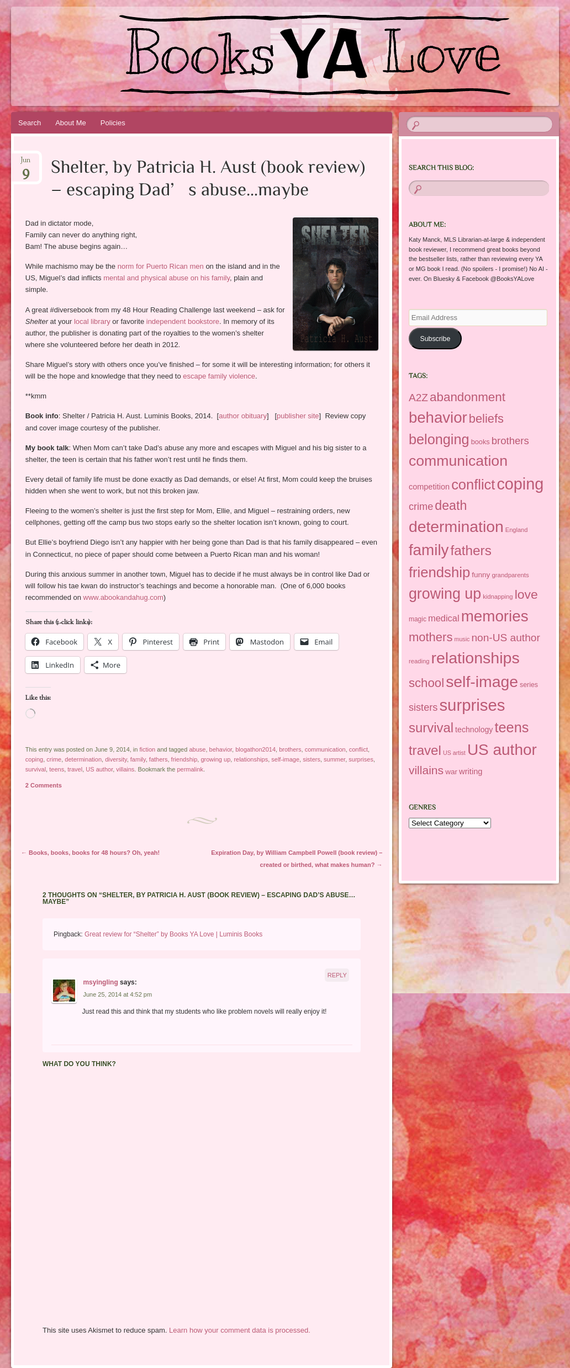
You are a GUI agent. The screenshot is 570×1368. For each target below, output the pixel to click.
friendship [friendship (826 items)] (439, 572)
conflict (358, 749)
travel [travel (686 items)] (425, 750)
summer (334, 759)
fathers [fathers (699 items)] (471, 550)
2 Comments (43, 785)
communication (325, 749)
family (138, 759)
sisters (311, 759)
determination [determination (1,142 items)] (456, 526)
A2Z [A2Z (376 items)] (418, 397)
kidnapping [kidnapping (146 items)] (498, 596)
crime (53, 759)
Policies (113, 123)
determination (83, 759)
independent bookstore (182, 321)
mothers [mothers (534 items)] (431, 637)
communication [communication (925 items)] (458, 461)
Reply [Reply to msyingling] (337, 975)
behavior (221, 749)
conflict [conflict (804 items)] (473, 484)
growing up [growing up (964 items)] (445, 593)
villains (125, 769)
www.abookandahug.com (123, 597)
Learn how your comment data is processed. (239, 1330)
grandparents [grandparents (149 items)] (510, 575)
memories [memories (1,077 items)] (495, 616)
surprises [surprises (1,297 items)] (472, 705)
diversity (116, 759)
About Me (70, 123)
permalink (190, 769)
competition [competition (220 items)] (429, 486)
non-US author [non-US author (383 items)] (505, 637)
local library (92, 321)
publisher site (298, 416)
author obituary (243, 416)
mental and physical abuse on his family (166, 278)
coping (34, 759)
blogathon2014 (255, 749)
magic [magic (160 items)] (417, 619)
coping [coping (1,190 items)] (520, 484)
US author (99, 769)
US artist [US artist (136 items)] (454, 752)
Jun (25, 164)
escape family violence (219, 376)
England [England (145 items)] (516, 529)
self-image (285, 759)
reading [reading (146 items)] (419, 661)
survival (35, 769)
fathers (158, 759)
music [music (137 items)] (462, 639)
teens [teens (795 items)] (512, 727)
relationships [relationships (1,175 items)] (475, 658)
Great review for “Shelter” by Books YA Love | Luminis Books (173, 934)
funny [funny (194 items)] (481, 575)
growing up (215, 759)
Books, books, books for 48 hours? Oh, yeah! (90, 852)
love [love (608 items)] (526, 594)
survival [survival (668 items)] (431, 727)
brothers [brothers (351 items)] (510, 440)
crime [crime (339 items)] (421, 506)
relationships (251, 759)
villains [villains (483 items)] (426, 770)
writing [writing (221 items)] (470, 771)
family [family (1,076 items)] (429, 549)
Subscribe (435, 339)
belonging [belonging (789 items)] (439, 439)
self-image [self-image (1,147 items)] (482, 681)
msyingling (100, 982)
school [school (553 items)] (426, 683)
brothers (290, 749)
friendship (184, 759)
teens (56, 769)
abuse (197, 749)
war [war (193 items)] (451, 772)
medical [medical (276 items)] (444, 618)
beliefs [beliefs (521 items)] (486, 418)
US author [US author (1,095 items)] (502, 749)
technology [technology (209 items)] (474, 729)
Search (29, 123)
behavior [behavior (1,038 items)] (438, 417)
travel (74, 769)
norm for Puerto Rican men (159, 266)
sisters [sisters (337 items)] (423, 707)
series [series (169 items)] (529, 685)
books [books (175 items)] (480, 442)
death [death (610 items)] (451, 505)
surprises (361, 759)
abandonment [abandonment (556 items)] (467, 397)
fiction (147, 749)
